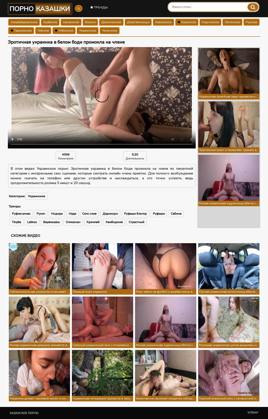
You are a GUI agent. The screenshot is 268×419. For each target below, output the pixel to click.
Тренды (99, 7)
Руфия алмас (21, 214)
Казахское (187, 22)
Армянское (71, 22)
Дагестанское (111, 22)
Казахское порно (24, 413)
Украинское (87, 31)
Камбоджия (114, 222)
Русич (41, 214)
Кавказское (163, 22)
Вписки (90, 22)
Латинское (232, 22)
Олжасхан (73, 222)
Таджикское (21, 31)
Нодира (57, 214)
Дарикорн (110, 214)
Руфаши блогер (135, 214)
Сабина (176, 214)
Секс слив (89, 214)
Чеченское (109, 31)
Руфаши (159, 214)
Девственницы (138, 22)
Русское (251, 22)
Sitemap (253, 412)
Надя (72, 214)
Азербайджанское (24, 22)
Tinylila (16, 222)
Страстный (136, 222)
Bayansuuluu (51, 222)
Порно (40, 9)
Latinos (32, 222)
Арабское (50, 22)
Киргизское (210, 22)
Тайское (43, 31)
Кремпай (92, 222)
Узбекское (64, 31)
